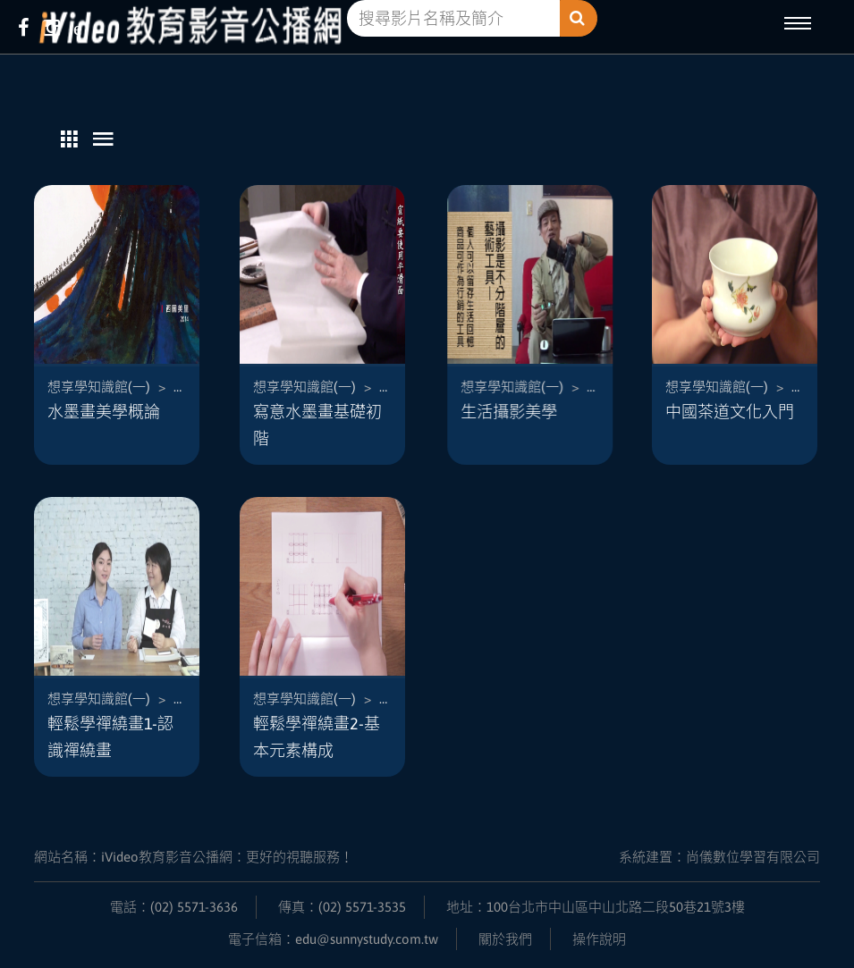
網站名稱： (193, 856)
